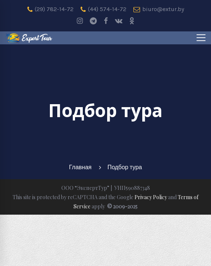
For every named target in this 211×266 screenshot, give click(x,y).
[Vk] (118, 21)
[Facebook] (106, 21)
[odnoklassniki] (132, 21)
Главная (80, 167)
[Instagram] (80, 21)
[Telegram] (93, 21)
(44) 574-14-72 (103, 9)
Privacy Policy (151, 197)
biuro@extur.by (158, 9)
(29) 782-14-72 (50, 9)
